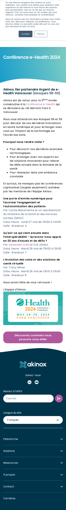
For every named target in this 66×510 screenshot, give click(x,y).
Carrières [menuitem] (9, 474)
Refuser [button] (41, 34)
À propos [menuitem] (9, 450)
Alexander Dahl (19, 220)
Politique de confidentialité (35, 498)
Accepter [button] (25, 34)
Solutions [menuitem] (9, 427)
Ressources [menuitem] (10, 438)
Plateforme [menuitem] (10, 415)
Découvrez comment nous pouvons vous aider (33, 313)
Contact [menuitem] (8, 462)
